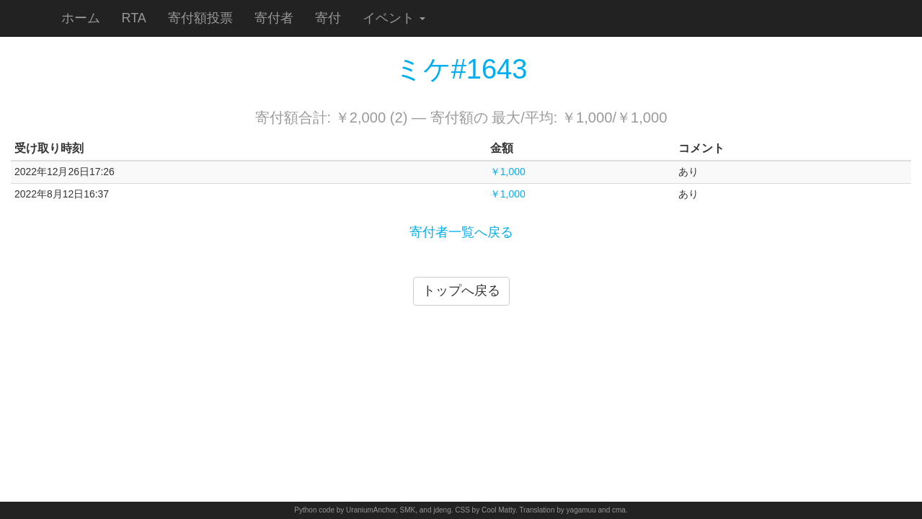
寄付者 (273, 18)
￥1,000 (508, 171)
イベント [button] (394, 18)
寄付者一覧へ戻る (461, 232)
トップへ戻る (461, 290)
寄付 (328, 18)
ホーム (80, 18)
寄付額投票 (200, 18)
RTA (134, 18)
